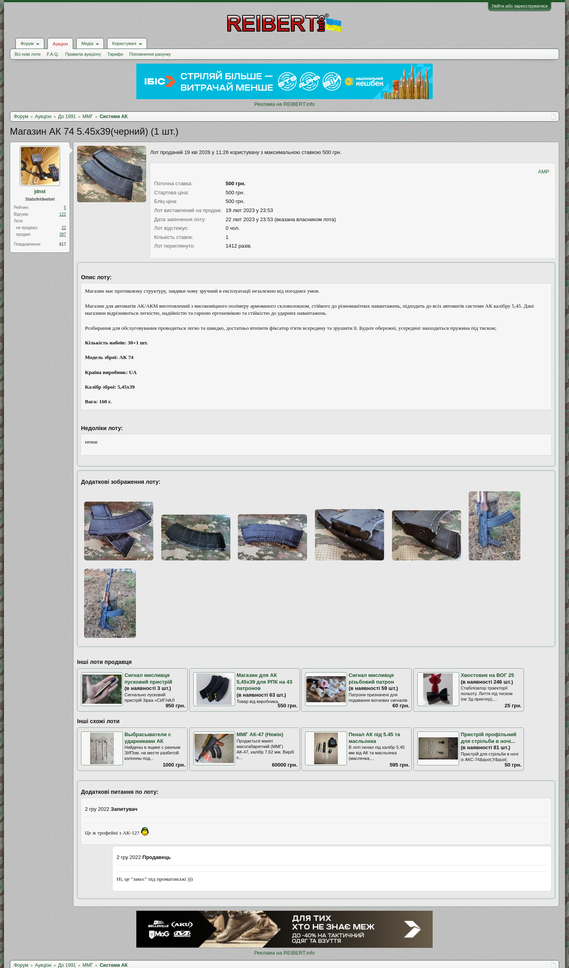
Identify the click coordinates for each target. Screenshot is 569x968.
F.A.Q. (53, 54)
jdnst (40, 191)
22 (64, 228)
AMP (543, 172)
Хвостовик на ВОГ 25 (487, 675)
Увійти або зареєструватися (520, 6)
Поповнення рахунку (150, 54)
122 (62, 214)
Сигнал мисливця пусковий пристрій (148, 678)
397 (62, 234)
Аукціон (60, 43)
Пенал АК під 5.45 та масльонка (374, 737)
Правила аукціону (83, 54)
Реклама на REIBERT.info (284, 104)
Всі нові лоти (27, 54)
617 (62, 244)
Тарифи (115, 54)
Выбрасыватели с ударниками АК (147, 737)
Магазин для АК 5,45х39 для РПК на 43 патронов (264, 681)
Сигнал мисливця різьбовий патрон (371, 678)
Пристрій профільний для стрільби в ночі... (488, 737)
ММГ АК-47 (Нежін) (260, 734)
